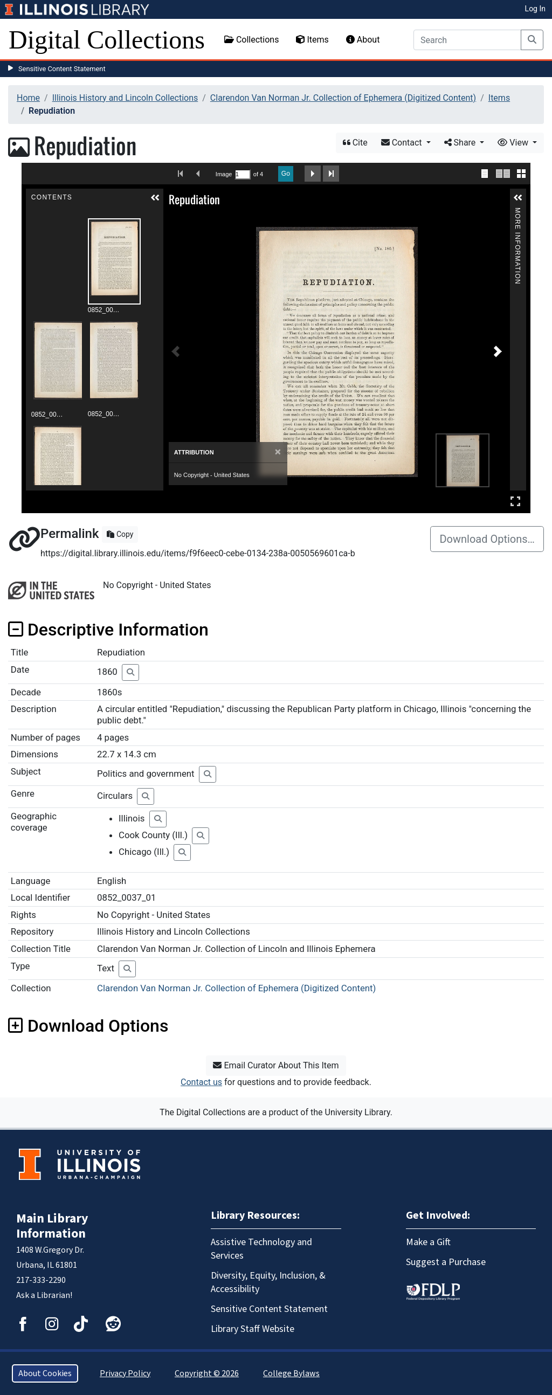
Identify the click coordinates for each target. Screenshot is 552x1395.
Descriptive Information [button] (108, 629)
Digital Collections (107, 39)
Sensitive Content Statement (62, 69)
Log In (535, 8)
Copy (120, 534)
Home (28, 98)
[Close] (277, 452)
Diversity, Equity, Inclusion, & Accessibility (268, 1282)
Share (461, 142)
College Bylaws (291, 1373)
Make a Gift (428, 1242)
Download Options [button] (88, 1026)
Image (224, 174)
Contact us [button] (201, 1082)
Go (285, 173)
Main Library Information (52, 1226)
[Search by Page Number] (242, 174)
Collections (251, 39)
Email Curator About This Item (276, 1065)
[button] (155, 197)
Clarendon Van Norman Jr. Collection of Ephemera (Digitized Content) (343, 98)
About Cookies (45, 1373)
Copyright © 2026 (207, 1373)
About (363, 39)
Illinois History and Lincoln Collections (125, 98)
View (514, 142)
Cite (355, 142)
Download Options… (487, 539)
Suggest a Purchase (446, 1262)
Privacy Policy (125, 1373)
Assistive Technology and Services (261, 1248)
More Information (517, 212)
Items (312, 39)
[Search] (467, 40)
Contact (402, 142)
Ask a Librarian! (44, 1295)
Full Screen (515, 501)
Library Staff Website (252, 1329)
